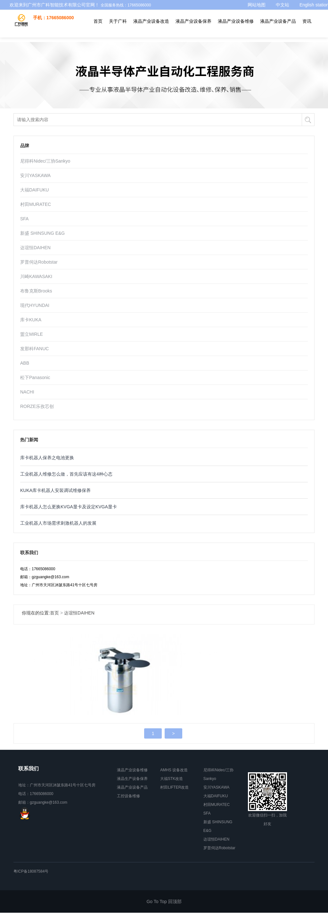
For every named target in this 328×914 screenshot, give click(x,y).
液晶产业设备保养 (193, 25)
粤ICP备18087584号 (30, 872)
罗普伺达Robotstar (39, 262)
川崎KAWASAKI (36, 276)
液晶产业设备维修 (236, 25)
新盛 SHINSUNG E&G (42, 233)
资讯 (306, 25)
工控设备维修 (128, 797)
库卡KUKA (30, 319)
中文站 (282, 4)
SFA (24, 218)
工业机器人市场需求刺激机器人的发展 (58, 523)
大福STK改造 (171, 780)
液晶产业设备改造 (151, 25)
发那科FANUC (34, 348)
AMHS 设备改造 (174, 771)
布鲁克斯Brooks (36, 290)
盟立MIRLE (31, 334)
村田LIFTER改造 (174, 788)
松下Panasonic (35, 377)
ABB (24, 363)
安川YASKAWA (35, 175)
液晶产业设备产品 (278, 25)
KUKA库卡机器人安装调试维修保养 (55, 490)
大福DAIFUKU (34, 189)
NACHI (27, 391)
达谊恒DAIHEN (35, 247)
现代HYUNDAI (34, 305)
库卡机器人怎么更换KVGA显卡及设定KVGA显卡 (68, 506)
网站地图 (257, 4)
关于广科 (118, 25)
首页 (98, 25)
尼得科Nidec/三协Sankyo (45, 161)
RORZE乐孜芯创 (37, 406)
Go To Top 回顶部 (163, 902)
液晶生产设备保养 (132, 780)
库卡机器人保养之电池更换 (47, 457)
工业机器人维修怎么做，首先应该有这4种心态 (66, 474)
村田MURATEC (35, 204)
